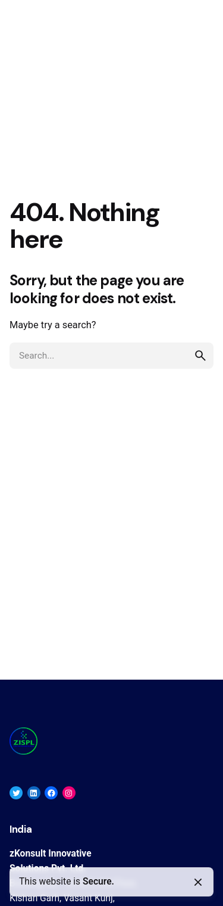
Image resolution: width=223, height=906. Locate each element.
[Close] (198, 882)
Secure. (98, 881)
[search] (200, 356)
